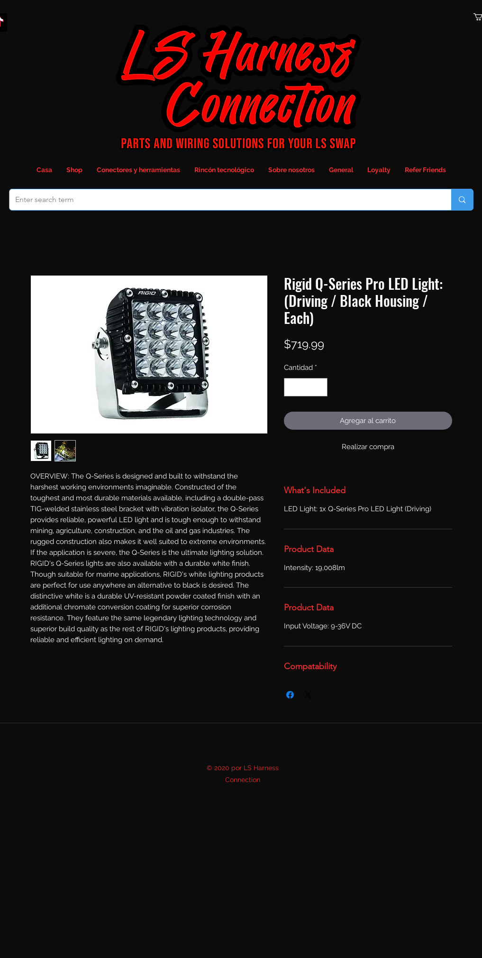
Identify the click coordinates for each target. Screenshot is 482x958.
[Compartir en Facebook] (290, 694)
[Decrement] (291, 387)
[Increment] (319, 387)
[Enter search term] (223, 199)
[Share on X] (308, 694)
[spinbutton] (305, 387)
